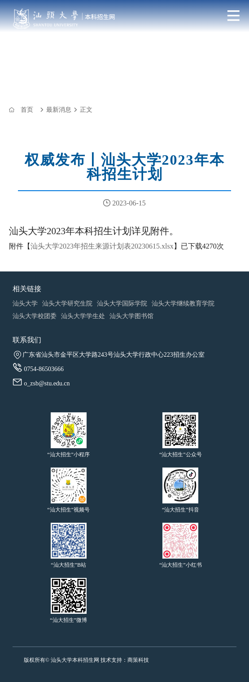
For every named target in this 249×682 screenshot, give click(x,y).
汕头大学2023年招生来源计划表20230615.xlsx (102, 246)
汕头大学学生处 (83, 316)
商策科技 (138, 660)
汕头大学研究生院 (67, 303)
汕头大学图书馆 (131, 316)
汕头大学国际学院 (122, 303)
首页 (27, 109)
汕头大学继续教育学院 (183, 303)
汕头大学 (25, 303)
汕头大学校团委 (35, 316)
